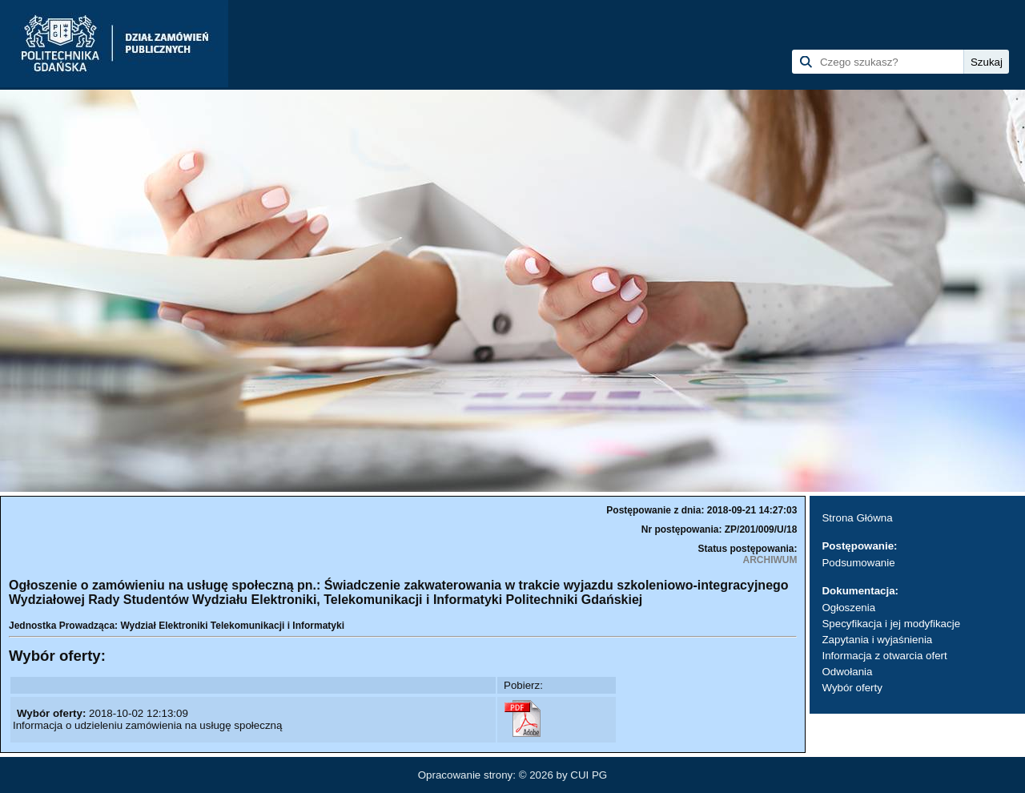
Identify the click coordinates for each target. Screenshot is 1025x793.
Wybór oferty (852, 688)
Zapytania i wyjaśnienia (877, 640)
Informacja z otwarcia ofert (884, 656)
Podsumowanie (858, 563)
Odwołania (847, 672)
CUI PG (588, 775)
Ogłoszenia (848, 608)
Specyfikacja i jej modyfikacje (891, 624)
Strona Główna (857, 518)
